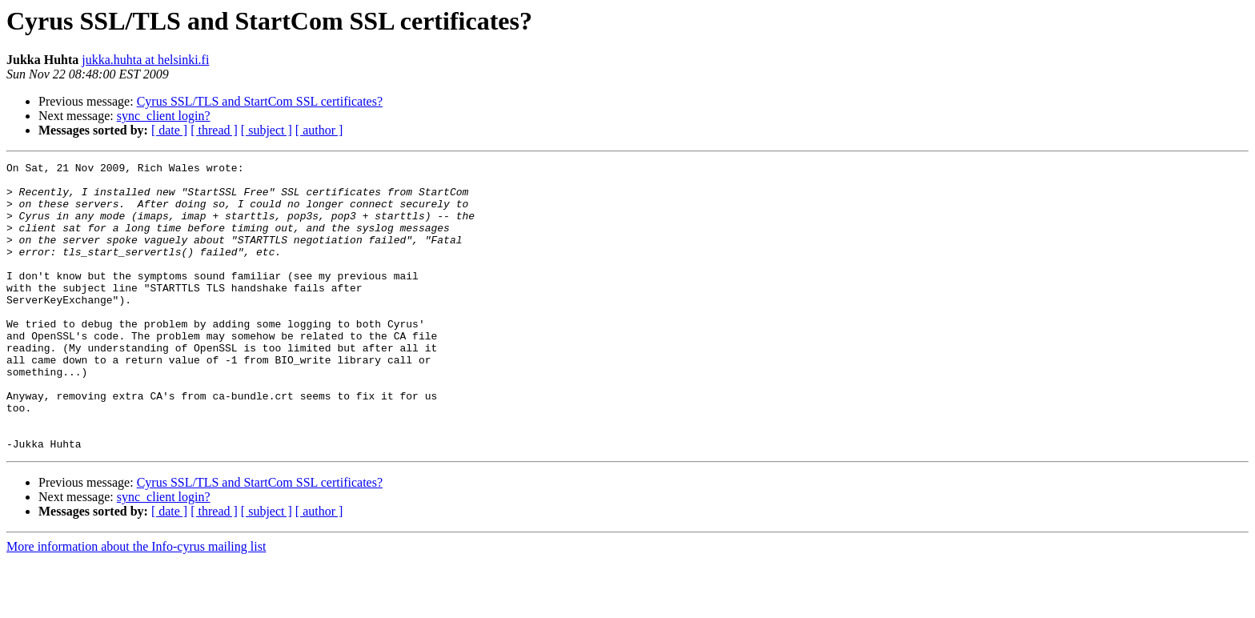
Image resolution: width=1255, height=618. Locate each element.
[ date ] (169, 130)
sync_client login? (164, 115)
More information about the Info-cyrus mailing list (136, 604)
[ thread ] (214, 130)
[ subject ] (266, 130)
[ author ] (319, 130)
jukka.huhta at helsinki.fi (145, 59)
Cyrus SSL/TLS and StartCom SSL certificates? (260, 101)
